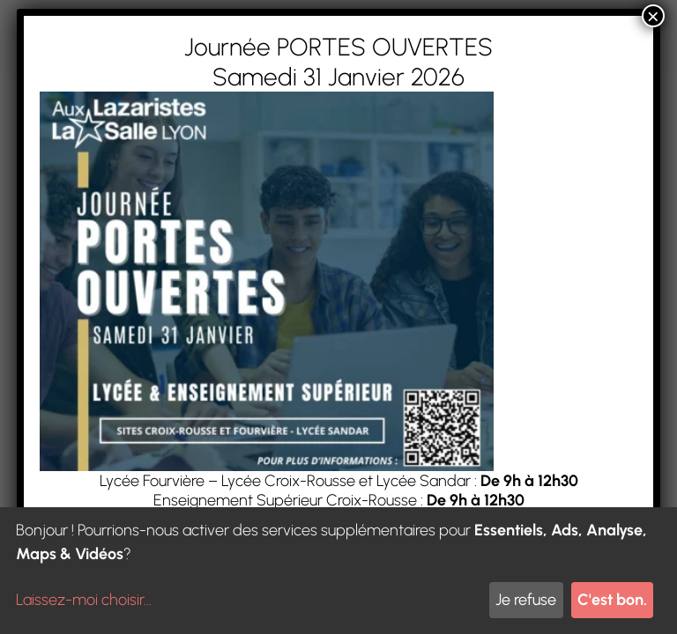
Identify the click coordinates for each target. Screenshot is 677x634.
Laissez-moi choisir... (84, 599)
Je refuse (525, 599)
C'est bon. (612, 599)
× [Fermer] (653, 15)
